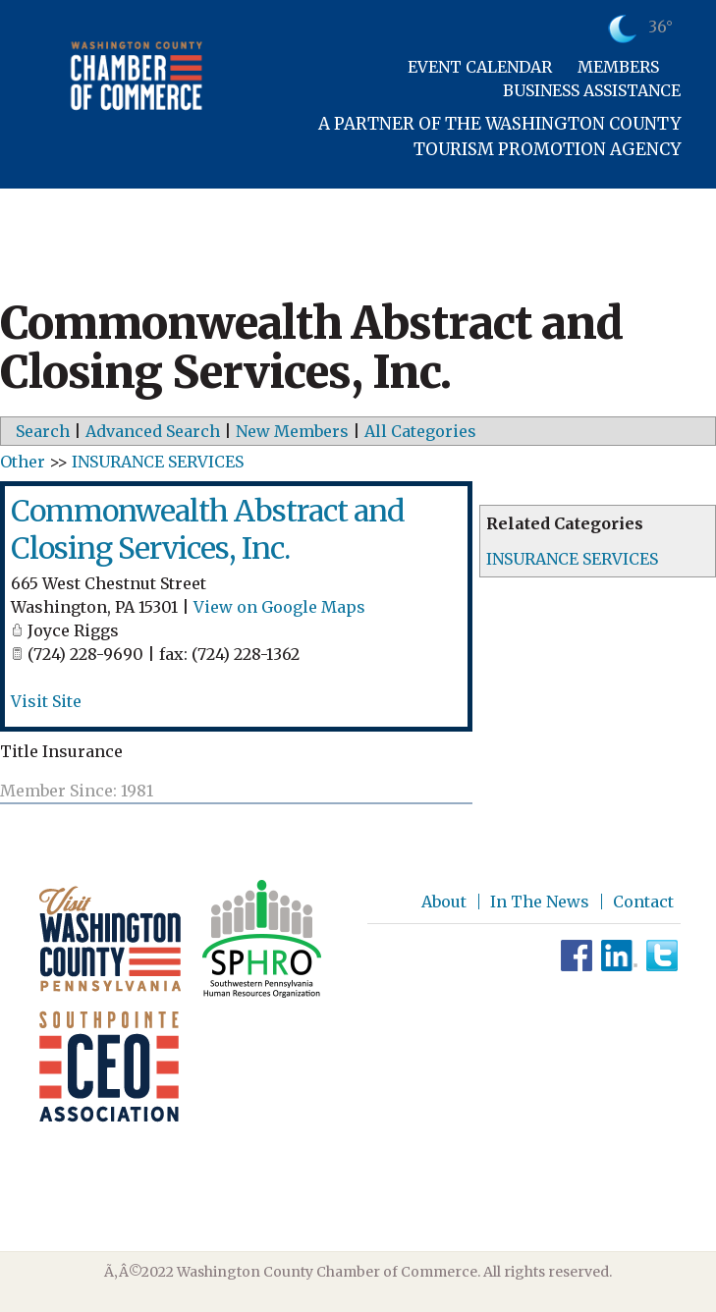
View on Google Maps (279, 607)
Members (618, 67)
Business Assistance (592, 90)
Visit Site (46, 701)
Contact (643, 901)
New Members (292, 431)
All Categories (420, 431)
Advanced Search (152, 431)
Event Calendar (480, 67)
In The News (539, 901)
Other (22, 461)
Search (43, 431)
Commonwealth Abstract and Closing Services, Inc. (208, 529)
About (444, 901)
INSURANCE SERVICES (572, 559)
